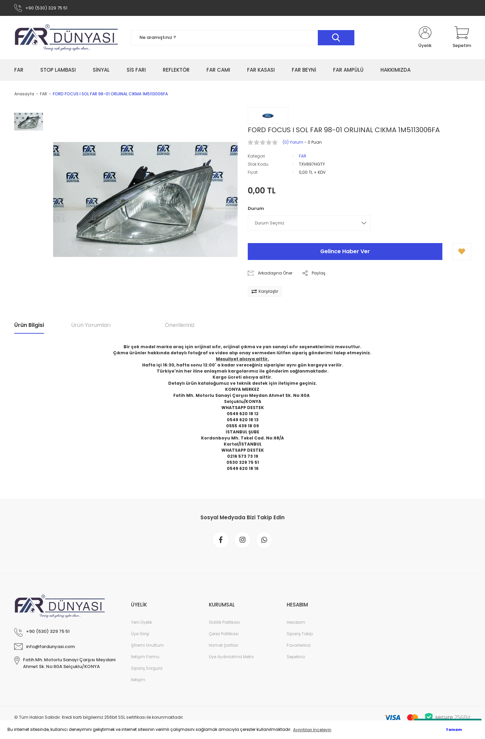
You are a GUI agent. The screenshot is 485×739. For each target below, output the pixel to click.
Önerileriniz (180, 325)
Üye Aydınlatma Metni (231, 657)
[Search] (242, 38)
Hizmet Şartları (223, 646)
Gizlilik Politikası (224, 623)
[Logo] (66, 37)
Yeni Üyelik (141, 623)
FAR (302, 156)
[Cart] (462, 37)
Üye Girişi (140, 634)
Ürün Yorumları (91, 325)
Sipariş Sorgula (146, 669)
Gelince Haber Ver (345, 252)
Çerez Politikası (224, 634)
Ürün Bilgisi (29, 325)
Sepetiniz (296, 657)
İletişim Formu (145, 657)
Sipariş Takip (300, 634)
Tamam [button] (454, 729)
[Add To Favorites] (462, 251)
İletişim (138, 680)
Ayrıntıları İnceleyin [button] (312, 730)
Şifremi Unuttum (147, 646)
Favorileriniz (299, 646)
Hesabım (296, 623)
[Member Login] (425, 37)
